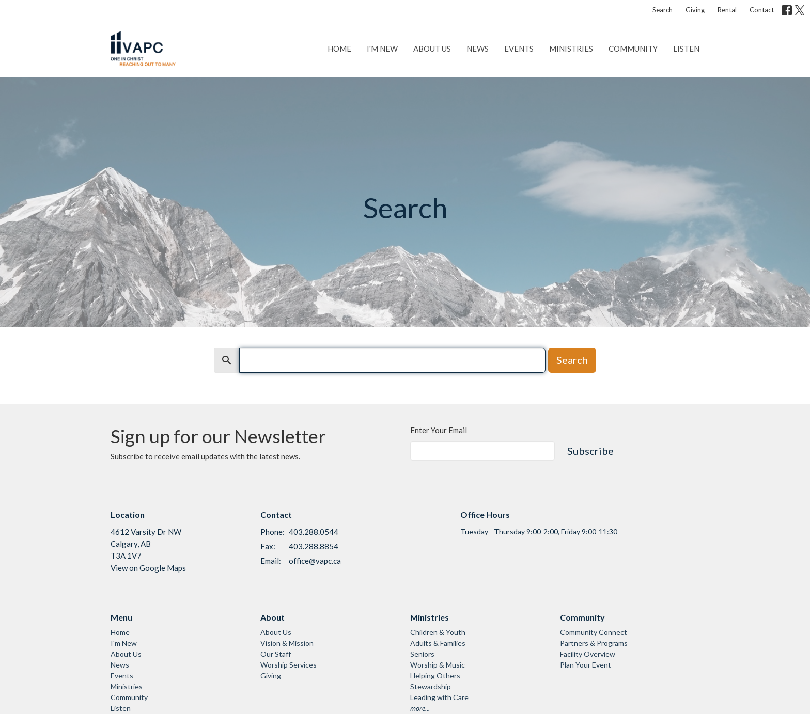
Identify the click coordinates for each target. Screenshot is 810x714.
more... (420, 708)
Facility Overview (587, 653)
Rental (727, 10)
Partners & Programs (594, 643)
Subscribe (590, 451)
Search (662, 10)
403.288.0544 (313, 531)
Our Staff (275, 653)
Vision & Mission (287, 643)
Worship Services (288, 664)
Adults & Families (437, 643)
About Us (432, 48)
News (477, 48)
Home (339, 48)
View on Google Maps (148, 568)
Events (519, 48)
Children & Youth (437, 632)
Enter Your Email (438, 430)
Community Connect (593, 632)
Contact (762, 10)
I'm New (382, 48)
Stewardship (430, 686)
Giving (695, 10)
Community (633, 48)
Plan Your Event (585, 664)
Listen (686, 48)
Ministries (571, 48)
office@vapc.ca (315, 560)
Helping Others (435, 675)
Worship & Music (437, 664)
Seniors (422, 653)
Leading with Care (439, 697)
